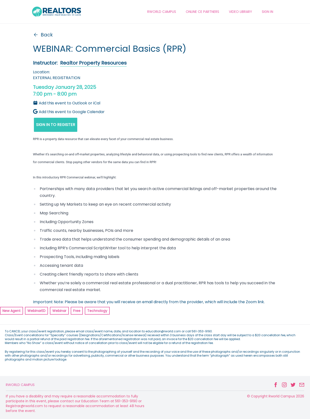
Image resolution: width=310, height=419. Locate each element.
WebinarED (36, 310)
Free (76, 310)
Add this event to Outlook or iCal (66, 103)
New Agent (11, 310)
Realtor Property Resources (93, 62)
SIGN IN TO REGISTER (55, 124)
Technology (97, 310)
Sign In (267, 11)
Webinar (59, 310)
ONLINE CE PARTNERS (202, 11)
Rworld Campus (20, 384)
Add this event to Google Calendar (69, 112)
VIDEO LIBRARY (240, 11)
